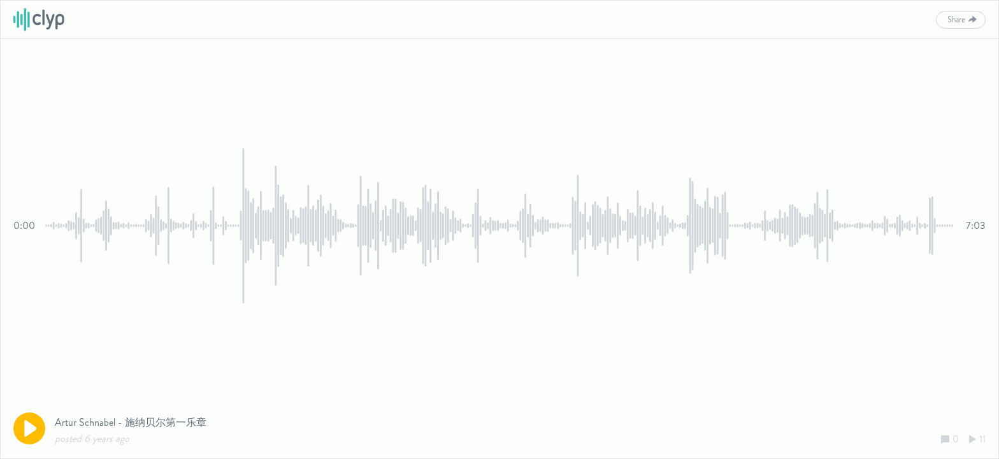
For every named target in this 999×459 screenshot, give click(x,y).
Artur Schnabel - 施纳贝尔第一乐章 (130, 422)
